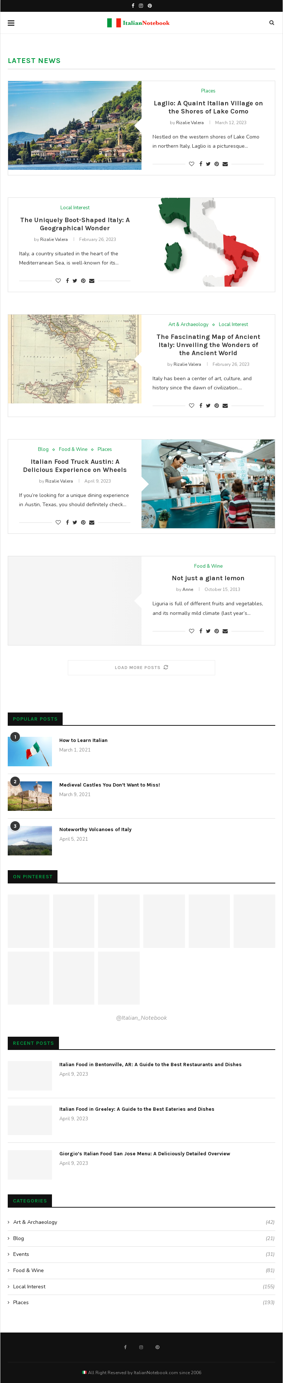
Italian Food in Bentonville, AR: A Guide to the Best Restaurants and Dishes (150, 1064)
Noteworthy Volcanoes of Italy (95, 829)
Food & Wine (73, 450)
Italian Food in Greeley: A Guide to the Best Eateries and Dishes (136, 1109)
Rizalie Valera (190, 123)
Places (208, 91)
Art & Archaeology (188, 325)
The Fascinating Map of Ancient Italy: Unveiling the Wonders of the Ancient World (208, 345)
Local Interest (75, 208)
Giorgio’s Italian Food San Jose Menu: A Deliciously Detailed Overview (144, 1154)
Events (144, 1254)
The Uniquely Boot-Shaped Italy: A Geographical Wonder (75, 224)
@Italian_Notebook (141, 1018)
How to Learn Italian (83, 740)
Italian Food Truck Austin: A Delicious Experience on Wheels (75, 466)
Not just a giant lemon (208, 578)
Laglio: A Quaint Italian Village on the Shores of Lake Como (208, 107)
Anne (187, 589)
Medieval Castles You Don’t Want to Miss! (109, 785)
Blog (43, 450)
